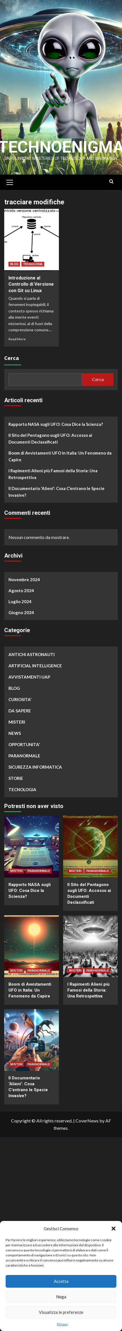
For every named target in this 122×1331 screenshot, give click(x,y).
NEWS (14, 738)
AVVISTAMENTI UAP (29, 682)
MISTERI (16, 727)
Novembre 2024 (24, 584)
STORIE (15, 783)
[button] (113, 1228)
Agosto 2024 (21, 595)
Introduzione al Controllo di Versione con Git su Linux (31, 290)
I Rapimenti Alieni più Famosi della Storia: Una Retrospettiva (52, 479)
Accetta (61, 1281)
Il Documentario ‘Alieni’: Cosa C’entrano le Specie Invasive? (56, 497)
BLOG (14, 269)
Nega (61, 1296)
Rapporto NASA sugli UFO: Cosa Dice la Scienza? (55, 429)
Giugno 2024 (21, 617)
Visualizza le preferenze (61, 1312)
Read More (17, 344)
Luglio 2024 (20, 606)
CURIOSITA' (20, 704)
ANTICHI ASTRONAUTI (31, 659)
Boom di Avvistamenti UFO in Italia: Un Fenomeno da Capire (60, 461)
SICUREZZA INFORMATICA (35, 772)
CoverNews (87, 1126)
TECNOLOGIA (33, 269)
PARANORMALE (24, 761)
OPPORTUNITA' (24, 749)
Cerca (11, 363)
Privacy (62, 1324)
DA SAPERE (19, 716)
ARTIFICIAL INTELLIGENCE (35, 671)
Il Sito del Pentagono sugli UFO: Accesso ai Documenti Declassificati (50, 444)
